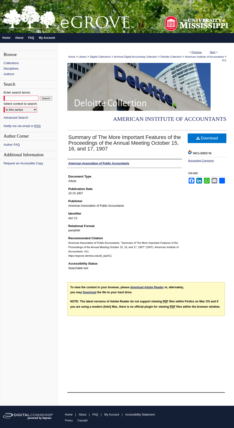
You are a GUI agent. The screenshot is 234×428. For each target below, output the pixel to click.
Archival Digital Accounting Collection (135, 56)
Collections (11, 63)
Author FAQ (12, 144)
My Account (111, 414)
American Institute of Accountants (204, 56)
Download (207, 138)
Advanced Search (16, 117)
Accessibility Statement (140, 414)
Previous (196, 52)
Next (212, 52)
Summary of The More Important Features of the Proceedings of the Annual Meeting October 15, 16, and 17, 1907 (124, 143)
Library (83, 56)
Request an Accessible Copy (23, 163)
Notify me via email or (22, 126)
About (82, 414)
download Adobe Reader (147, 287)
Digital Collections (100, 56)
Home (71, 56)
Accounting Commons (201, 160)
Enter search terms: (17, 92)
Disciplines (11, 68)
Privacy (69, 420)
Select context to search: (20, 104)
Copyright (82, 420)
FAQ (95, 414)
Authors (9, 74)
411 (224, 60)
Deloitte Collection (171, 56)
